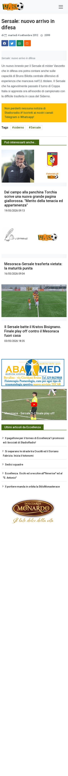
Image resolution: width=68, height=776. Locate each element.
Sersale (36, 127)
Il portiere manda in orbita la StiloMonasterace (32, 486)
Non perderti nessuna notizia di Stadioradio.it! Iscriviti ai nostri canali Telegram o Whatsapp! (28, 113)
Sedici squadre (14, 464)
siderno (19, 127)
